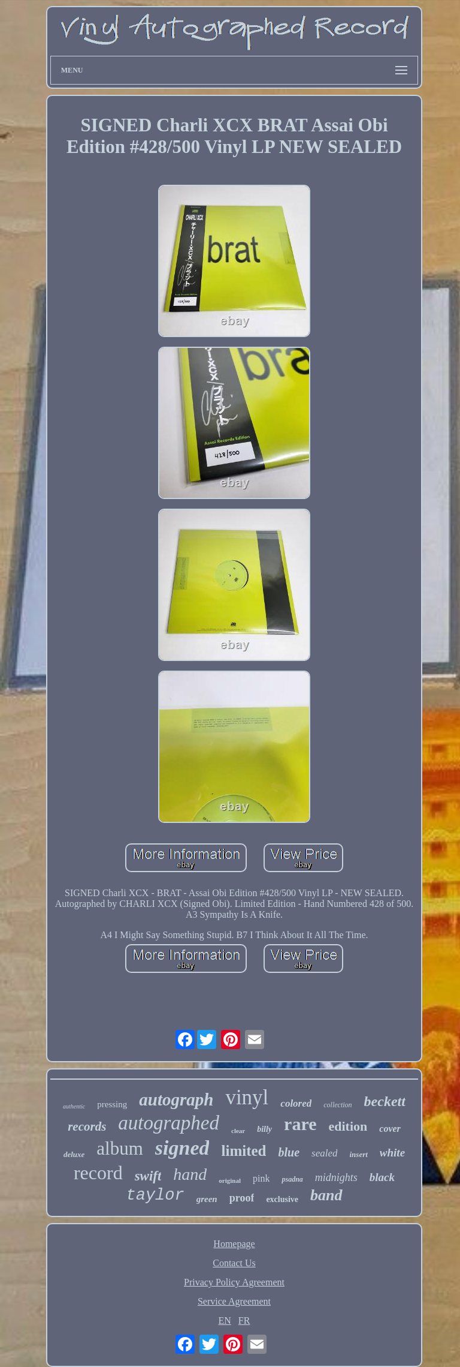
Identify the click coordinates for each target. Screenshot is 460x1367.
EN (225, 1320)
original (230, 1180)
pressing (112, 1104)
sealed (324, 1153)
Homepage (234, 1244)
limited (243, 1151)
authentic (74, 1106)
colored (295, 1103)
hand (190, 1174)
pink (261, 1178)
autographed (168, 1123)
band (326, 1195)
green (206, 1199)
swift (148, 1175)
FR (244, 1320)
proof (242, 1198)
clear (238, 1130)
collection (337, 1105)
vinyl (246, 1097)
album (119, 1148)
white (392, 1152)
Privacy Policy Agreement (234, 1282)
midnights (336, 1177)
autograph (176, 1099)
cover (390, 1128)
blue (288, 1152)
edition (348, 1126)
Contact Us (234, 1263)
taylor (155, 1195)
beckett (384, 1101)
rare (300, 1124)
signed (182, 1148)
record (98, 1172)
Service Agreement (234, 1301)
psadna (292, 1179)
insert (358, 1154)
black (382, 1177)
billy (264, 1129)
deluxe (73, 1154)
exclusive (282, 1199)
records (87, 1126)
